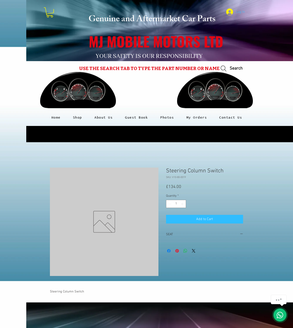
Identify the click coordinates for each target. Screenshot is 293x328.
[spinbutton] (176, 204)
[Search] (231, 68)
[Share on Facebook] (168, 250)
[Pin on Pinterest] (177, 250)
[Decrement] (169, 204)
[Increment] (182, 204)
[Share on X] (193, 250)
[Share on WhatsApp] (185, 250)
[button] (50, 12)
